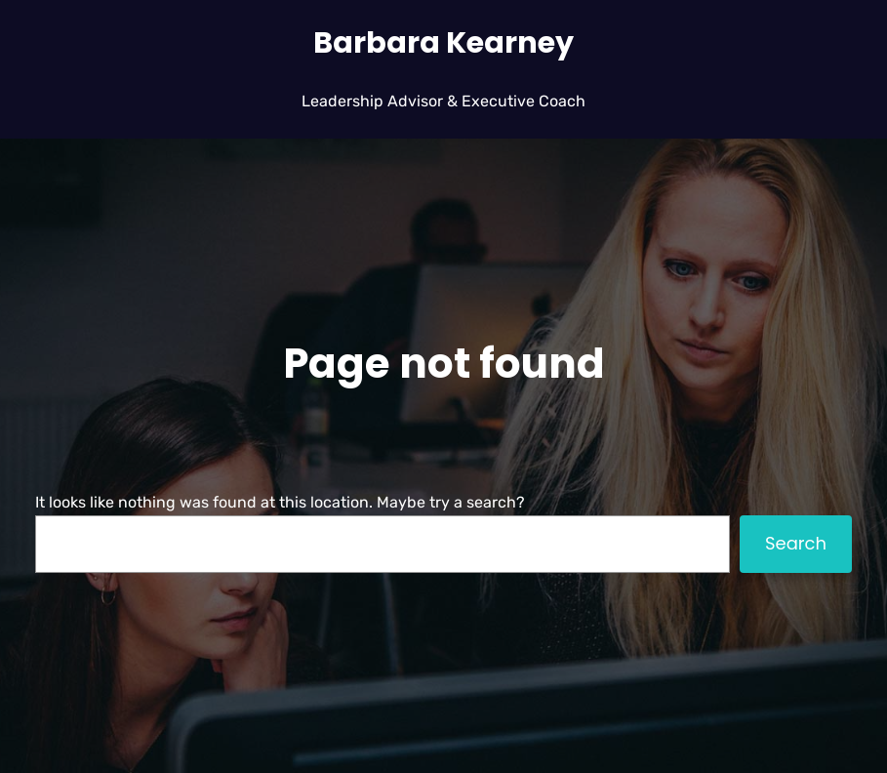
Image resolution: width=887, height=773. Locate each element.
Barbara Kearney (443, 42)
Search (796, 543)
